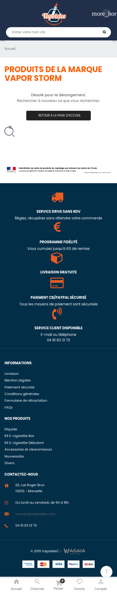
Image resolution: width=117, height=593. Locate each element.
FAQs (9, 407)
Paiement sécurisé (19, 387)
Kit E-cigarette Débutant (24, 443)
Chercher (104, 32)
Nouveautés (14, 456)
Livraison (12, 373)
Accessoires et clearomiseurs (28, 449)
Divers (9, 463)
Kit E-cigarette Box (19, 436)
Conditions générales (22, 394)
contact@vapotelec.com (35, 514)
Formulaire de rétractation (26, 400)
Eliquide (11, 429)
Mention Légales (18, 380)
